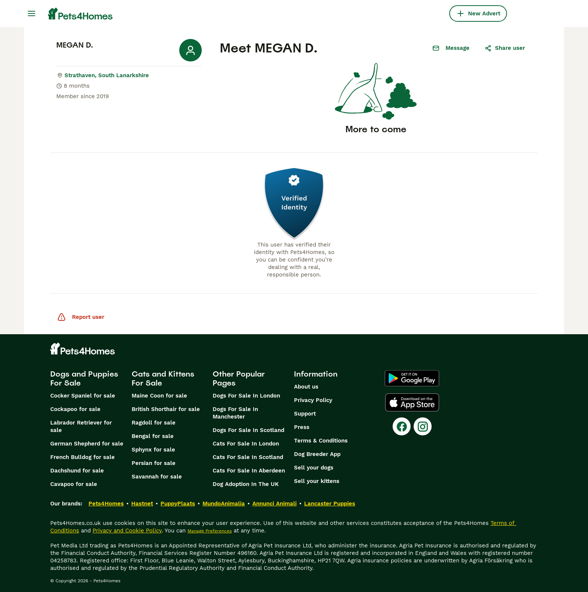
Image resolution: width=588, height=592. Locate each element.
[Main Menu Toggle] (31, 13)
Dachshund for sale (77, 470)
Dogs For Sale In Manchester (235, 413)
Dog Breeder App (317, 454)
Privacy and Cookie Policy (127, 530)
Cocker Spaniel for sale (82, 395)
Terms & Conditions (321, 440)
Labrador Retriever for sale (81, 426)
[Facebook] (402, 426)
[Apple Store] (412, 402)
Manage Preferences (210, 531)
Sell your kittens (316, 481)
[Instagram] (423, 426)
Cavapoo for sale (73, 484)
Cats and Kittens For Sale (163, 378)
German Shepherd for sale (86, 443)
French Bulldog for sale (82, 457)
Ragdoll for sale (154, 422)
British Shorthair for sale (166, 409)
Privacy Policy (313, 400)
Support (305, 413)
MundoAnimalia (223, 503)
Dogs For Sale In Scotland (248, 430)
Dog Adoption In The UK (246, 484)
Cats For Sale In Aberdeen (249, 470)
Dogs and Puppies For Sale (84, 378)
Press (301, 427)
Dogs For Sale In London (246, 395)
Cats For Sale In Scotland (248, 457)
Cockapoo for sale (75, 409)
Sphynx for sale (153, 449)
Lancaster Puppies (329, 503)
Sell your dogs (313, 467)
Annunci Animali (274, 503)
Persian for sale (154, 463)
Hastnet (142, 503)
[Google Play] (412, 378)
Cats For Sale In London (246, 443)
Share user (504, 48)
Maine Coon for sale (159, 395)
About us (306, 386)
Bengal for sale (153, 436)
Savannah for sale (157, 476)
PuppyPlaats (177, 503)
